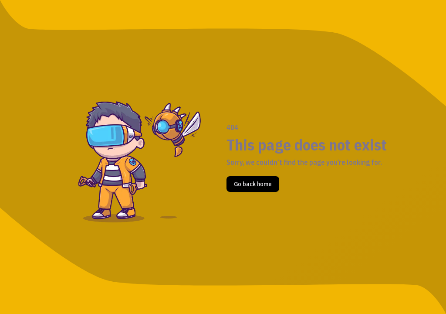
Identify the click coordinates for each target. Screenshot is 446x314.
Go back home (253, 184)
